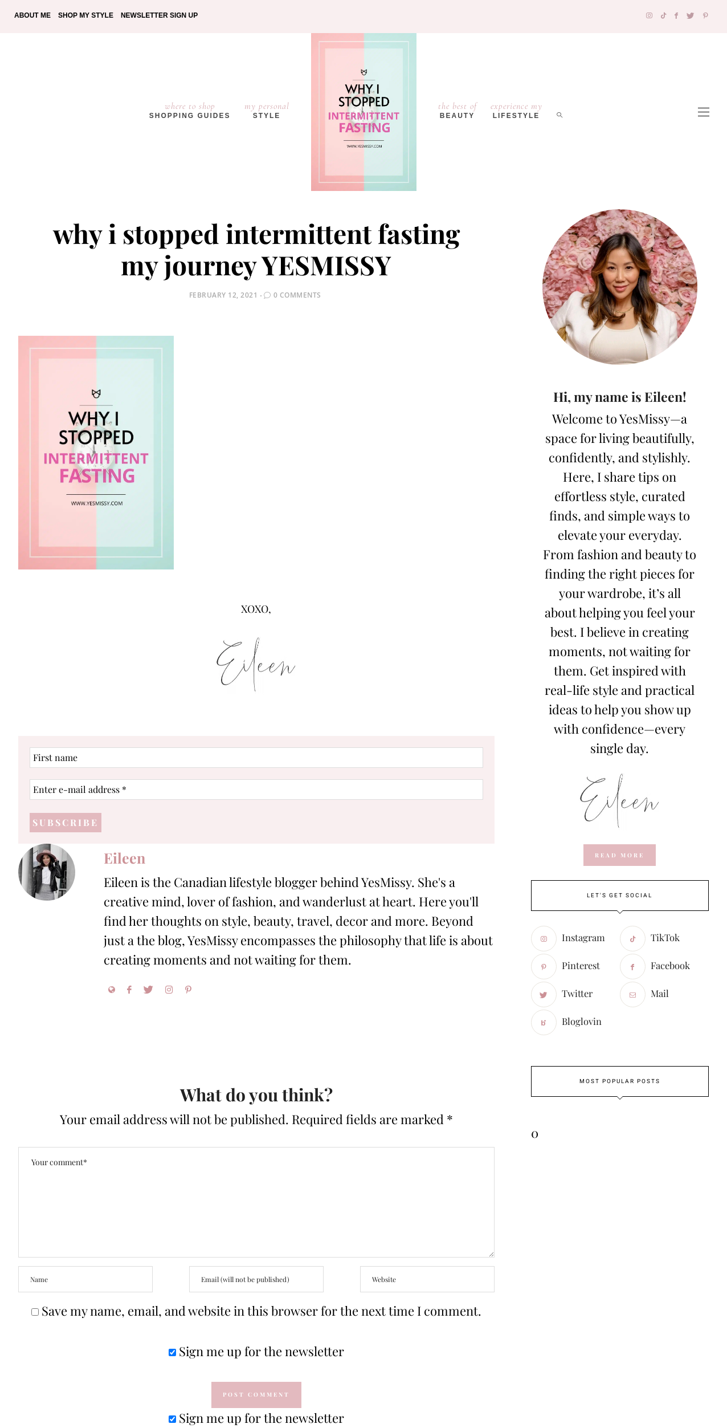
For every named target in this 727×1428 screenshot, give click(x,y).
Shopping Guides (190, 110)
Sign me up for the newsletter (256, 1351)
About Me (32, 15)
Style (266, 110)
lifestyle (516, 110)
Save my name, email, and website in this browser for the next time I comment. (261, 1310)
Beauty (457, 110)
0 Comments (297, 295)
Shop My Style (85, 15)
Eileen (124, 857)
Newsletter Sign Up (159, 15)
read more (619, 855)
